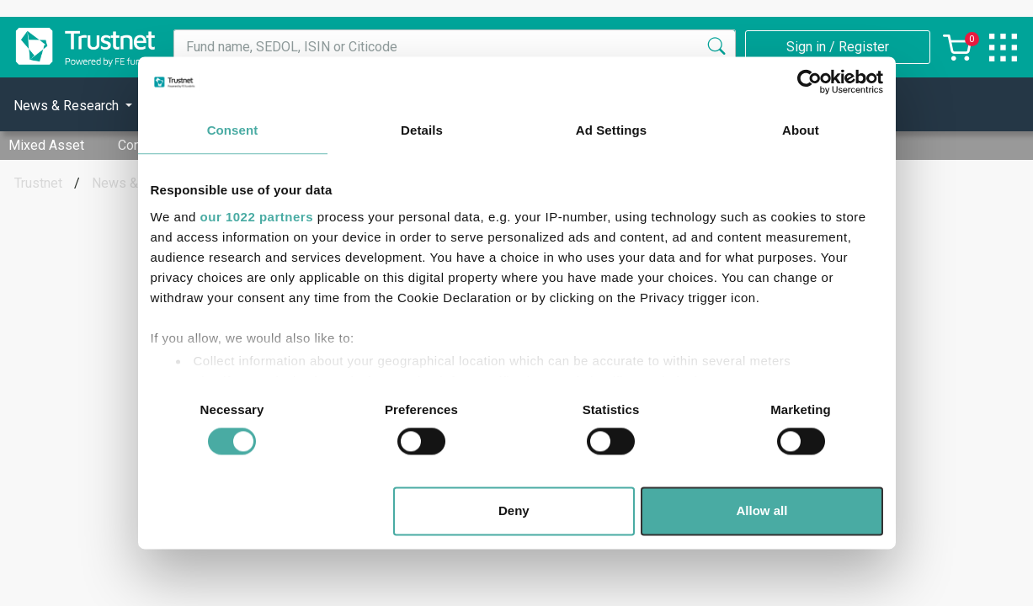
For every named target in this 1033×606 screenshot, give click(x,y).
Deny (514, 511)
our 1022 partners (256, 217)
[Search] (717, 47)
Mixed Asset (46, 145)
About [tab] (800, 130)
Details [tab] (422, 130)
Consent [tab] (232, 130)
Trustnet (38, 183)
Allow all (762, 511)
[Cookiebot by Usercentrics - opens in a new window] (809, 81)
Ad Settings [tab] (611, 130)
